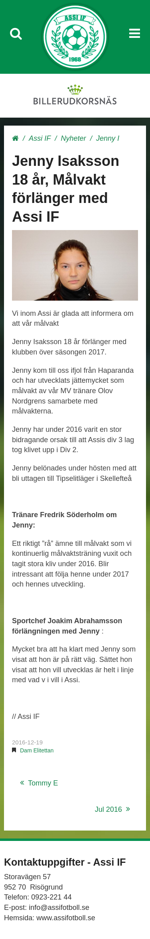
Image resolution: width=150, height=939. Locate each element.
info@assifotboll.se (59, 907)
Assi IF (40, 138)
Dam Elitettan (37, 750)
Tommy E (43, 783)
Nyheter (73, 138)
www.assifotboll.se (65, 918)
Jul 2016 (108, 809)
